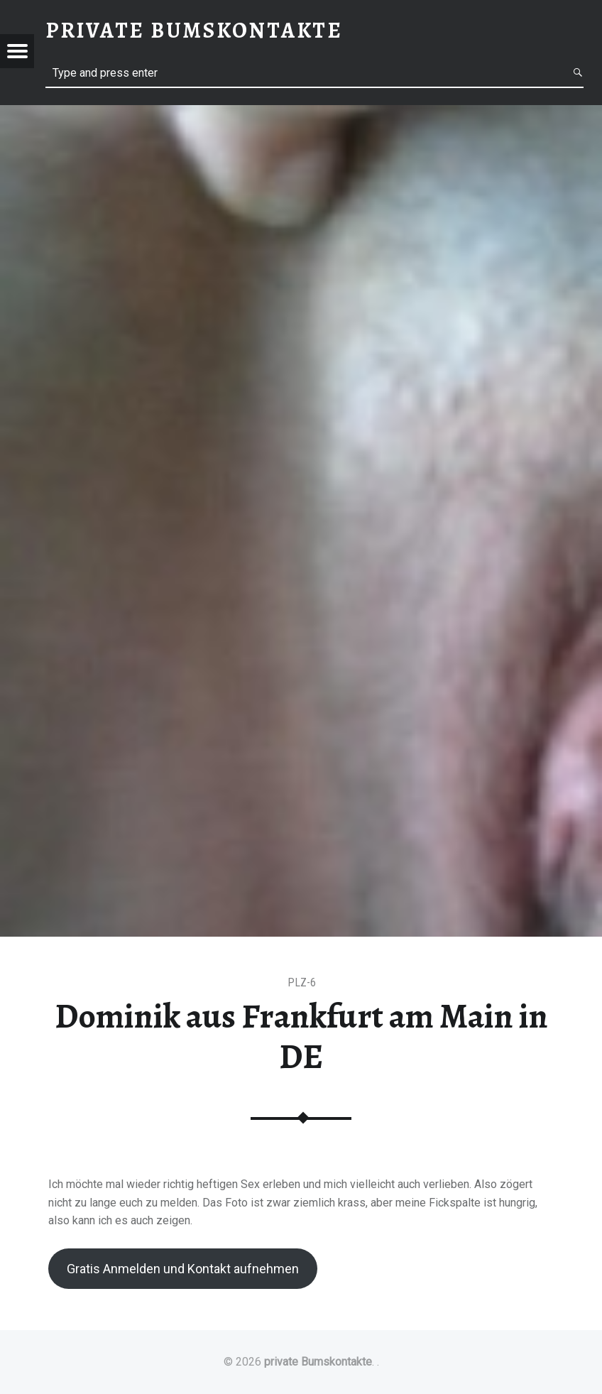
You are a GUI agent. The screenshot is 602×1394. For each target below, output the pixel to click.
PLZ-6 (302, 982)
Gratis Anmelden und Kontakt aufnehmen (183, 1268)
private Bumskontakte (318, 1361)
